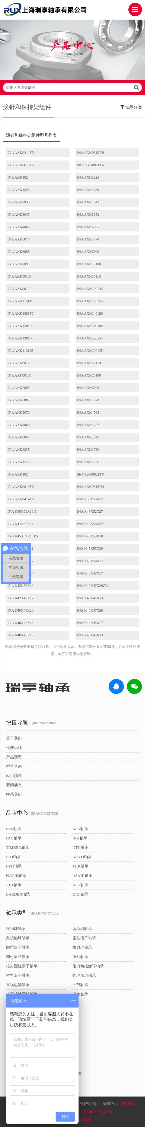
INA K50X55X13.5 (22, 511)
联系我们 (14, 794)
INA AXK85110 (89, 276)
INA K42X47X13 (90, 598)
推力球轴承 (82, 947)
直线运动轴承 (18, 984)
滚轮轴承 (80, 994)
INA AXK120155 (90, 301)
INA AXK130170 (20, 313)
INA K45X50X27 (21, 561)
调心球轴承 (82, 928)
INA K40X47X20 (90, 610)
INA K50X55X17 (90, 499)
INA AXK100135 (90, 289)
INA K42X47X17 (21, 598)
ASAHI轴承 (82, 875)
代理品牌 (14, 747)
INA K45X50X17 (90, 561)
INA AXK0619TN (21, 165)
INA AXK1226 (88, 177)
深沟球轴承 (16, 928)
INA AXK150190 (20, 326)
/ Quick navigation (31, 722)
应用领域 (14, 775)
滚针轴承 (80, 956)
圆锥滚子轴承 (18, 947)
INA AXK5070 (19, 239)
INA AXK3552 (88, 214)
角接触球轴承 (18, 938)
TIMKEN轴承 (17, 847)
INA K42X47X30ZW (92, 586)
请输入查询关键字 (72, 87)
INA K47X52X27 (90, 511)
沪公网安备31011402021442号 (84, 1111)
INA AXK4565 (88, 227)
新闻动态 (14, 785)
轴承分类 (131, 107)
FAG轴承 (13, 838)
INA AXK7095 (19, 264)
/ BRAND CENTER (32, 813)
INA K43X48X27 (21, 573)
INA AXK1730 (88, 190)
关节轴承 (80, 984)
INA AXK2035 (19, 202)
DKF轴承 (80, 894)
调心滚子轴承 (18, 956)
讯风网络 (83, 1120)
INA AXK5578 (88, 239)
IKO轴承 (13, 857)
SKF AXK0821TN (90, 165)
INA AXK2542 (88, 202)
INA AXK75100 (89, 264)
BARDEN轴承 (18, 894)
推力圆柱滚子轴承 (21, 966)
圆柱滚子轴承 (84, 938)
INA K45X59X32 (90, 524)
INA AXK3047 (19, 214)
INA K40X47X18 (21, 623)
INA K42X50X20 (21, 586)
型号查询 (14, 766)
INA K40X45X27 (90, 623)
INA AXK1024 (19, 177)
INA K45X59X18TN (23, 536)
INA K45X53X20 (90, 548)
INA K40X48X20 (21, 610)
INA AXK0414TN (21, 153)
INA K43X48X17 (90, 573)
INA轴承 (79, 838)
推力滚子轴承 (18, 975)
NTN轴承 (80, 847)
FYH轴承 (14, 866)
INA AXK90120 (19, 289)
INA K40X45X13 (90, 635)
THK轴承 (80, 866)
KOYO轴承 (82, 857)
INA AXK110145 (20, 301)
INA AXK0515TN (90, 153)
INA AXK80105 (19, 276)
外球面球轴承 (84, 975)
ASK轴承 (80, 885)
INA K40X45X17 (21, 635)
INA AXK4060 (19, 227)
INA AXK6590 (88, 252)
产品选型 (14, 757)
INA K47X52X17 (21, 524)
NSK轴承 (80, 828)
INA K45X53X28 (90, 536)
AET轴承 (13, 885)
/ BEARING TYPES (32, 913)
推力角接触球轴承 (88, 966)
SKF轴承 (13, 828)
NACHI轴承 (16, 875)
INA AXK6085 (19, 252)
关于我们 (14, 738)
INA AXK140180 (90, 313)
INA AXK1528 (19, 190)
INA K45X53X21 (21, 548)
